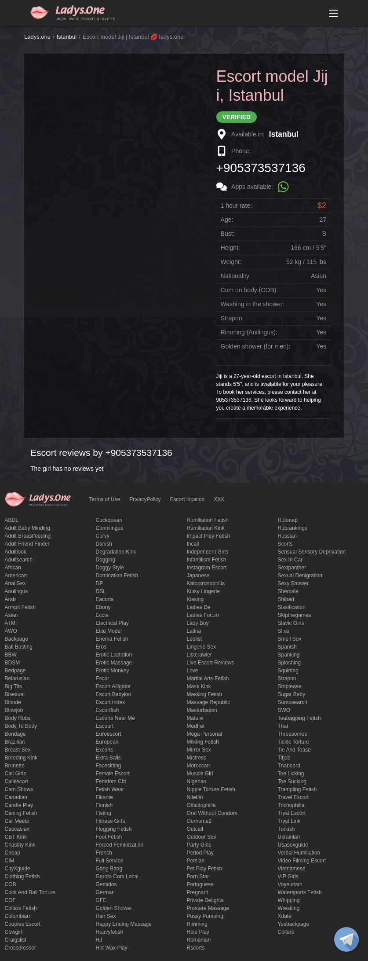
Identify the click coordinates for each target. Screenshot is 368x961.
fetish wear (110, 789)
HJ (99, 940)
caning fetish (21, 813)
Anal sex (15, 583)
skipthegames (294, 615)
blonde (13, 702)
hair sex (106, 916)
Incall (193, 544)
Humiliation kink (206, 528)
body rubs (18, 718)
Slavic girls (291, 623)
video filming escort (302, 861)
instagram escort (207, 568)
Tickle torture (293, 742)
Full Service (110, 861)
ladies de (199, 607)
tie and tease (294, 750)
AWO (11, 631)
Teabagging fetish (299, 718)
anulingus (16, 591)
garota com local (117, 876)
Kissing (195, 599)
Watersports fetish (300, 892)
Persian (196, 861)
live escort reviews (210, 663)
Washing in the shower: (252, 304)
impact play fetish (208, 536)
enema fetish (112, 639)
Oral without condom (212, 813)
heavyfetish (110, 932)
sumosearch (292, 702)
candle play (19, 805)
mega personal (204, 734)
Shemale (288, 591)
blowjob (14, 710)
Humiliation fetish (208, 520)
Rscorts (196, 948)
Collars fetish (21, 908)
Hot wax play (112, 948)
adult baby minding (27, 528)
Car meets (17, 821)
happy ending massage (124, 924)
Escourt (105, 726)
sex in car (290, 560)
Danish (104, 544)
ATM (10, 623)
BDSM (12, 663)
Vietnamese (292, 869)
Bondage (15, 734)
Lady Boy (198, 623)
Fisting (103, 813)
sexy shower (293, 583)
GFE (101, 900)
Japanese (198, 575)
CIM (10, 861)
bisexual (15, 694)
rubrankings (292, 528)
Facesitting (108, 766)
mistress (197, 758)
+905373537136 (261, 168)
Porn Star (198, 876)
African (13, 568)
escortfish (107, 710)
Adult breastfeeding (28, 536)
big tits (13, 686)
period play (200, 853)
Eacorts (105, 599)
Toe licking (291, 773)
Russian (287, 536)
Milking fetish (203, 742)
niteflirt (195, 797)
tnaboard (289, 766)
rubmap (288, 520)
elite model (109, 631)
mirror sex (199, 750)
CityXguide (17, 869)
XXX (219, 499)
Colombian (17, 916)
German (105, 892)
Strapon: (232, 318)
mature (195, 718)
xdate (284, 916)
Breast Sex (18, 750)
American (16, 575)
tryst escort (292, 813)
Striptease (290, 686)
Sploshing (289, 663)
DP (99, 583)
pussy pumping (205, 916)
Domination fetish (117, 575)
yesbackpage (294, 924)
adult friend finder (27, 544)
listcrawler (199, 655)
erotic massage (114, 663)
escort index (110, 702)
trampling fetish (297, 789)
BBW (11, 655)
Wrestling (289, 908)
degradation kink (116, 552)
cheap (12, 853)
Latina (194, 631)
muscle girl (200, 773)
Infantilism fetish (206, 560)
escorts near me (115, 718)
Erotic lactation (114, 655)
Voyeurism (290, 884)
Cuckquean (109, 520)
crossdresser (20, 948)
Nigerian (197, 781)
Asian (11, 615)
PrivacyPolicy (144, 499)
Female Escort (113, 773)
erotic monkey (112, 671)
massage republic (208, 702)
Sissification (292, 607)
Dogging (106, 560)
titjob (284, 758)
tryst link (289, 821)
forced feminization (120, 845)
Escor (102, 678)
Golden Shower (114, 908)
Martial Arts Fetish (208, 678)
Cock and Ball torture (30, 892)
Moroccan (198, 766)
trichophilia (291, 805)
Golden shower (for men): (256, 346)
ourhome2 (199, 821)
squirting (288, 671)
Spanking (289, 655)
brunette (15, 766)
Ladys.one (37, 36)
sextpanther (292, 568)
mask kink (199, 686)
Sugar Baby (292, 694)
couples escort (22, 924)
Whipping (289, 900)
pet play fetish (204, 869)
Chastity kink (20, 845)
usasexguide (293, 845)
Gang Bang (109, 869)
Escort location (187, 499)
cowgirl (13, 932)
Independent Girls (208, 552)
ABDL (11, 520)
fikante (104, 797)
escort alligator (113, 686)
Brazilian (15, 742)
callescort (16, 781)
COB (10, 884)
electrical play (112, 623)
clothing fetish (22, 876)
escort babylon (113, 694)
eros (101, 647)
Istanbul (67, 36)
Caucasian (17, 829)
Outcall (195, 829)
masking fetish (204, 694)
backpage (16, 639)
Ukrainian (289, 837)
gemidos (106, 884)
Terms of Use (104, 499)
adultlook (15, 552)
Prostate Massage (208, 908)
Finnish (104, 805)
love (192, 671)
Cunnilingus (110, 528)
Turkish (286, 829)
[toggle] (346, 939)
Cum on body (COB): (249, 289)
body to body (21, 726)
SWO (284, 710)
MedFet (196, 726)
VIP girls (288, 876)
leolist (194, 639)
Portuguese (200, 884)
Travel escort (293, 797)
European (107, 742)
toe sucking (292, 781)
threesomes (292, 734)
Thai (283, 726)
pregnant (197, 892)
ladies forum (203, 615)
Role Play (198, 932)
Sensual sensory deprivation (312, 552)
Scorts (285, 544)
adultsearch (19, 560)
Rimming (197, 924)
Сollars (286, 932)
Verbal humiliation (299, 853)
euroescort (108, 734)
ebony (103, 607)
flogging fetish (114, 829)
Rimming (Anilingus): (249, 332)
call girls (15, 773)
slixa (283, 631)
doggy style (110, 568)
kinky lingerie (203, 591)
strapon (287, 678)
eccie (102, 615)
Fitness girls (110, 821)
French (104, 853)
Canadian (16, 797)
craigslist (15, 940)
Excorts (104, 750)
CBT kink (16, 837)
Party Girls (199, 845)
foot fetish (109, 837)
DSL (101, 591)
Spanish (287, 647)
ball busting (19, 647)
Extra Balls (108, 758)
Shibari (286, 599)
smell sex (290, 639)
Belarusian (17, 678)
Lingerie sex (201, 647)
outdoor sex (201, 837)
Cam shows (19, 789)
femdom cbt (111, 781)
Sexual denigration (300, 575)
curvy (102, 536)
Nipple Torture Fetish (211, 789)
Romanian (199, 940)
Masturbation (202, 710)
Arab (10, 599)
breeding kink (21, 758)
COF (10, 900)
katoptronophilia (206, 583)
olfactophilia (201, 805)
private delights (205, 900)
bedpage (15, 671)
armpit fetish (20, 607)
